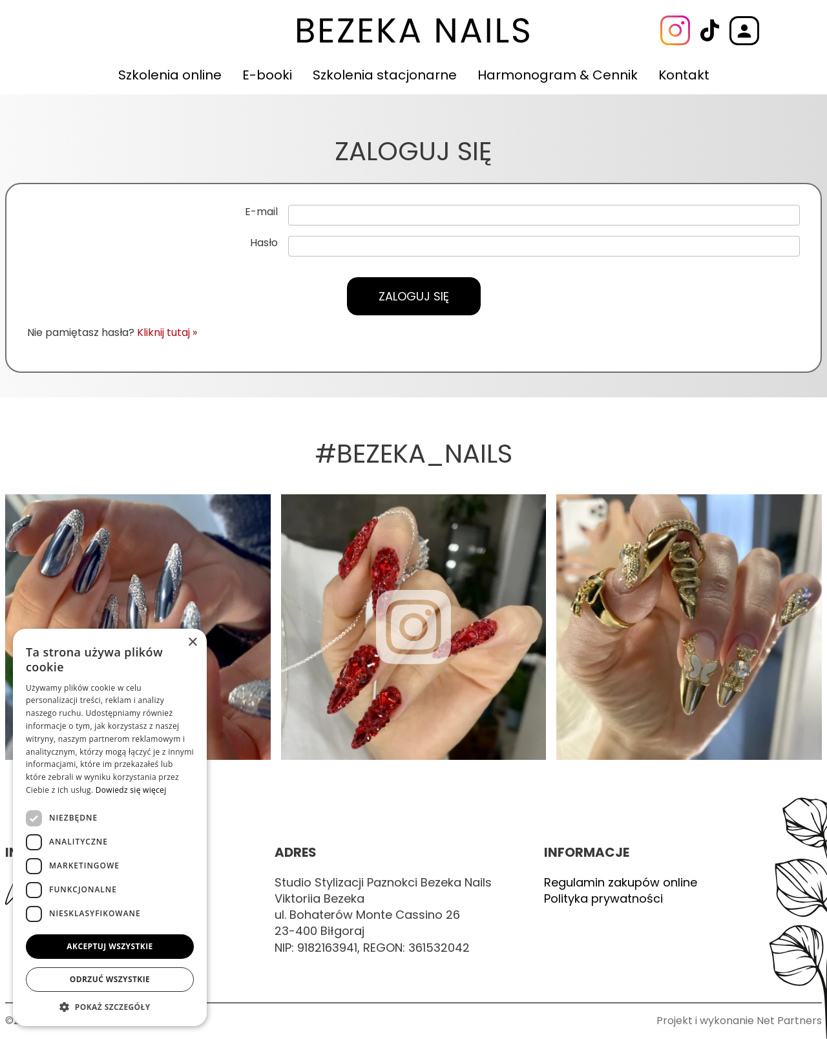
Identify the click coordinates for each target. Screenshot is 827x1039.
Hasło (264, 243)
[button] (110, 1006)
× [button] (192, 642)
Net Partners (789, 1020)
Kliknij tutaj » (167, 332)
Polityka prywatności (603, 898)
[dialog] (110, 827)
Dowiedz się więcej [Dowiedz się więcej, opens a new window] (131, 789)
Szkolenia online (170, 75)
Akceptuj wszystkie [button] (109, 946)
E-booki (267, 75)
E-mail (261, 212)
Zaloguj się (414, 296)
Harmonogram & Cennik (557, 75)
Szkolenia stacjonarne (385, 75)
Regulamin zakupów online (620, 882)
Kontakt (683, 75)
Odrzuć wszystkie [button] (110, 979)
